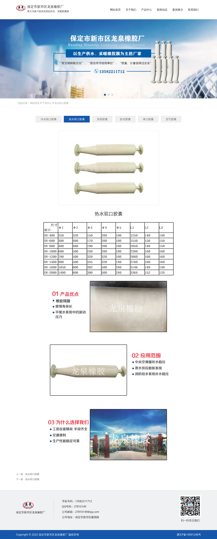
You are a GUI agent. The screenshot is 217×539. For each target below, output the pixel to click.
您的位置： (24, 103)
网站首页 (115, 9)
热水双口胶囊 (61, 103)
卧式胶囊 (125, 119)
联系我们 (193, 9)
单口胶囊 (148, 119)
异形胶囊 (102, 119)
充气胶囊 (171, 119)
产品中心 (146, 9)
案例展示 (177, 9)
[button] (105, 95)
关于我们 (131, 9)
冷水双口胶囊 (49, 119)
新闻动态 (162, 9)
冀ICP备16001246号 (189, 534)
